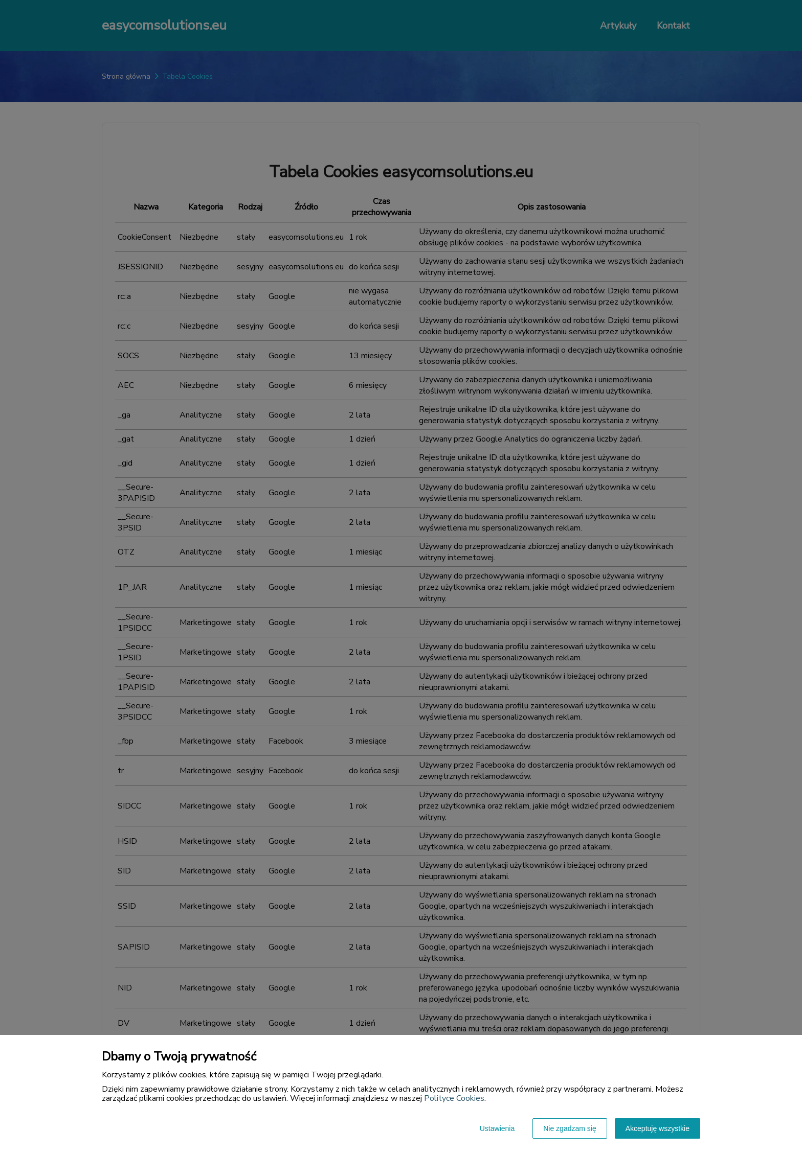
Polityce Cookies (454, 1098)
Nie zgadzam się (569, 1128)
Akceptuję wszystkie (657, 1128)
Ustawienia (497, 1128)
